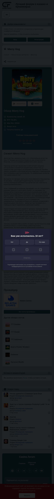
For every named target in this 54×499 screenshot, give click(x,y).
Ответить (27, 258)
